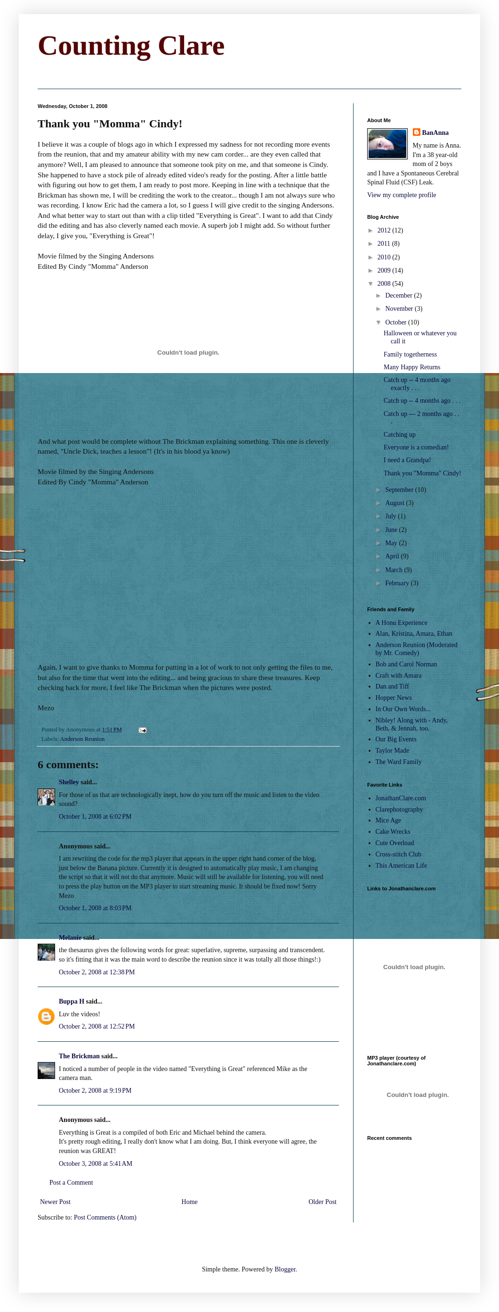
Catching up (400, 434)
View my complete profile (401, 195)
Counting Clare (131, 45)
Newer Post (55, 1201)
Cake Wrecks (393, 831)
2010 (385, 257)
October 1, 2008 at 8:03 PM (95, 908)
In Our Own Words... (403, 709)
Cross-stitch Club (399, 854)
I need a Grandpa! (407, 460)
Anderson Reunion (82, 739)
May (392, 543)
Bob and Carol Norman (406, 664)
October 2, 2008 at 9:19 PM (95, 1090)
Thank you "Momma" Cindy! (422, 473)
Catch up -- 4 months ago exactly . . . (417, 383)
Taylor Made (393, 750)
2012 (385, 230)
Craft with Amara (399, 675)
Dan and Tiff (392, 686)
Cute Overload (395, 843)
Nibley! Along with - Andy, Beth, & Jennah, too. (412, 724)
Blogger (284, 1269)
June (392, 529)
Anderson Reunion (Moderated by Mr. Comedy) (417, 648)
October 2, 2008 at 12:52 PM (97, 1026)
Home (190, 1201)
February (397, 583)
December (399, 295)
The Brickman (79, 1056)
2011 (385, 243)
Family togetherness (410, 354)
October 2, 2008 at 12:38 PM (97, 972)
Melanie (70, 937)
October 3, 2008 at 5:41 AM (95, 1163)
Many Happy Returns (412, 367)
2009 (385, 270)
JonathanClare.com (401, 798)
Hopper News (394, 697)
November (400, 308)
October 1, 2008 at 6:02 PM (95, 816)
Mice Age (389, 820)
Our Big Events (396, 739)
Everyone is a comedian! (416, 447)
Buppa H (71, 1001)
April (393, 556)
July (391, 516)
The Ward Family (399, 761)
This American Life (401, 865)
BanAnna (435, 132)
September (400, 489)
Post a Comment (71, 1182)
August (395, 503)
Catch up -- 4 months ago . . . (422, 400)
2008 (385, 283)
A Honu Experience (401, 622)
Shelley (69, 782)
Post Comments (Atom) (105, 1217)
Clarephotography (399, 809)
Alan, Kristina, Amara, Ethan (414, 633)
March (394, 569)
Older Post (323, 1201)
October (396, 322)
